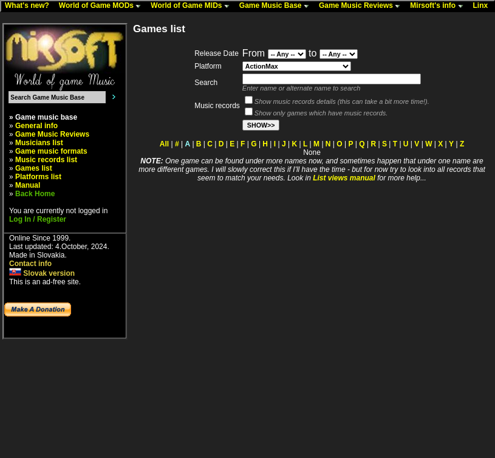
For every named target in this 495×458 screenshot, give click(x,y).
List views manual (344, 178)
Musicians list (39, 142)
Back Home (35, 194)
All (164, 144)
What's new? (29, 6)
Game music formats (51, 151)
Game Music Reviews (362, 6)
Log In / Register (37, 219)
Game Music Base (277, 6)
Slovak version (42, 273)
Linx (483, 6)
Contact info (30, 263)
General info (36, 125)
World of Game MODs (102, 6)
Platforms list (38, 177)
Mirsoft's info (439, 6)
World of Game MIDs (192, 6)
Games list (33, 168)
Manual (27, 185)
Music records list (46, 160)
